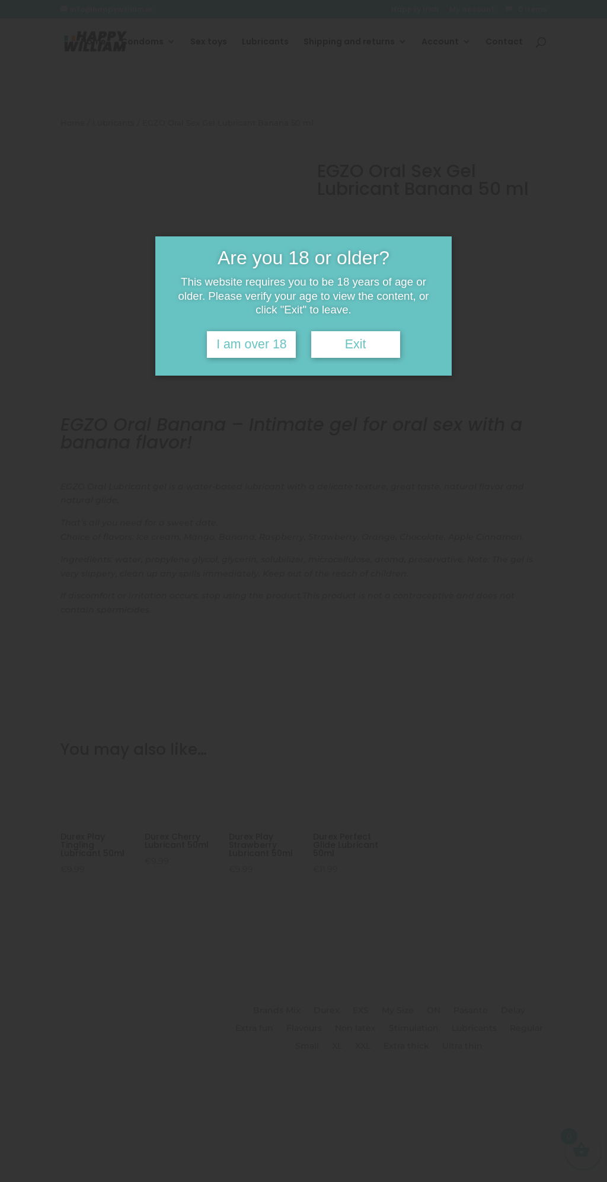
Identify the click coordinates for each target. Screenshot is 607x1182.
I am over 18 (251, 344)
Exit (355, 344)
